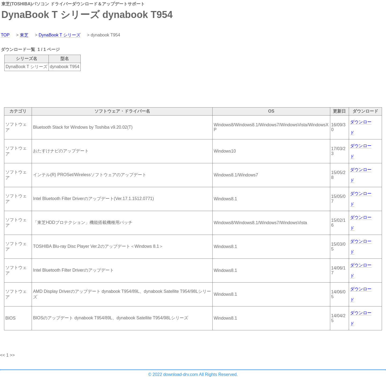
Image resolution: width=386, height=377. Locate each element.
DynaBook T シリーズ (59, 35)
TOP (5, 35)
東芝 (24, 35)
